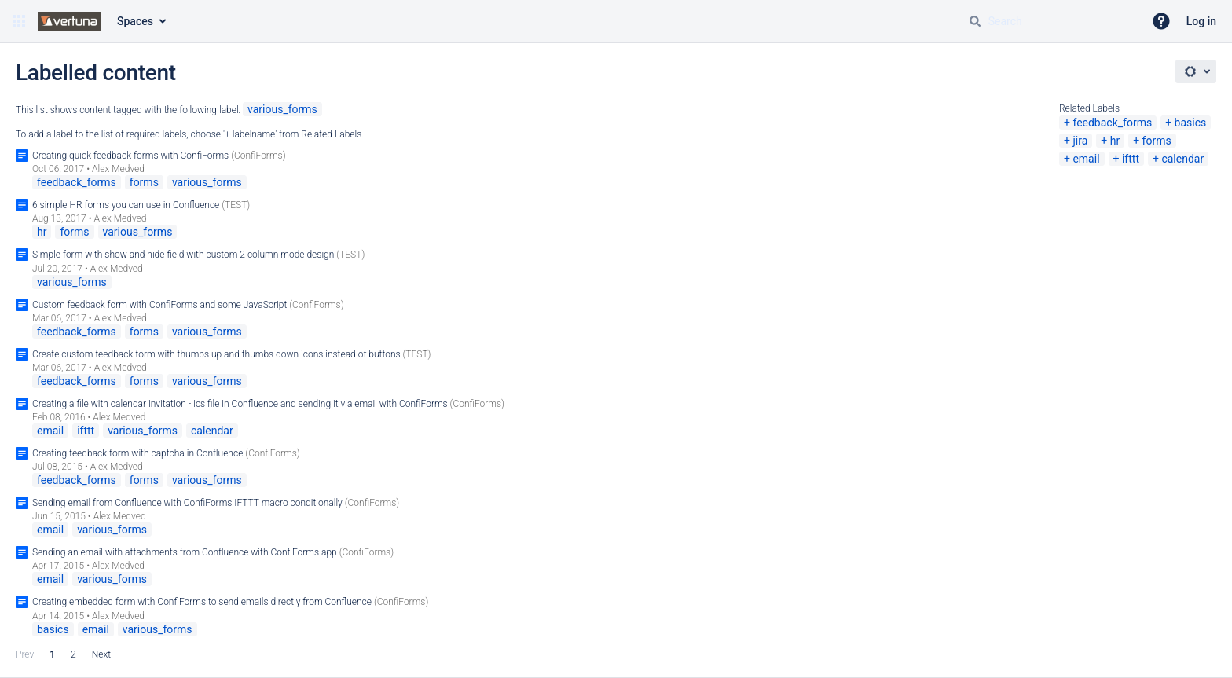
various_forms (282, 109)
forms (1157, 140)
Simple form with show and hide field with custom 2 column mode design (183, 254)
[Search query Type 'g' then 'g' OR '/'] (1049, 21)
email (1085, 158)
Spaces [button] (135, 21)
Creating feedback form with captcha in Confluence (137, 453)
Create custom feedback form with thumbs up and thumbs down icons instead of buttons (216, 354)
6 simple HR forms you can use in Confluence (125, 205)
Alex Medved (118, 168)
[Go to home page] (69, 21)
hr (1115, 140)
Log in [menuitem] (1201, 21)
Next (101, 654)
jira (1079, 140)
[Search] (975, 21)
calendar (1182, 158)
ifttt (1130, 158)
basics (1191, 122)
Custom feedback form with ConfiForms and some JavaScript (159, 304)
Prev (25, 654)
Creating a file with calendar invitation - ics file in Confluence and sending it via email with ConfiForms (240, 403)
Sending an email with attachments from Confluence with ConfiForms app (184, 552)
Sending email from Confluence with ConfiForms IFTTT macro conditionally (187, 502)
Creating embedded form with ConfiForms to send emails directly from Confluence (202, 601)
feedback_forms (1112, 122)
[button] (19, 21)
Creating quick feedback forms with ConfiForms (130, 155)
